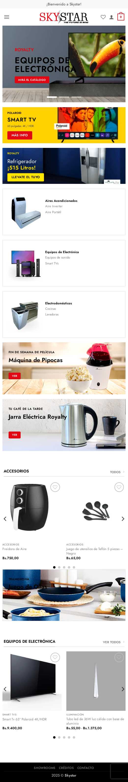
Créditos (66, 768)
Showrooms (45, 768)
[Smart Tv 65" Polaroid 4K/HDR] (32, 681)
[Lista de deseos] (103, 17)
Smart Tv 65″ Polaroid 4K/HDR (24, 719)
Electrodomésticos (58, 303)
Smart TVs (51, 263)
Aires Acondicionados (61, 200)
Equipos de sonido (57, 257)
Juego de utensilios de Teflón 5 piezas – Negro (94, 551)
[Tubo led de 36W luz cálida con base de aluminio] (96, 681)
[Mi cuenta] (111, 17)
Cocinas (50, 308)
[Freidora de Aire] (32, 510)
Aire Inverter (54, 206)
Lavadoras (51, 314)
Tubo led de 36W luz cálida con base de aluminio (95, 721)
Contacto (85, 768)
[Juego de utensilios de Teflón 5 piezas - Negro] (96, 510)
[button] (7, 17)
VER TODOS (113, 642)
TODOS (117, 472)
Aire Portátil (53, 212)
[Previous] (5, 519)
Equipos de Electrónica (62, 252)
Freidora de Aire (14, 549)
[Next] (123, 519)
